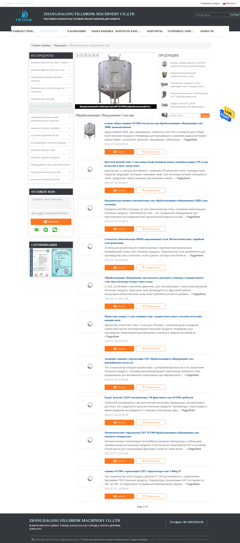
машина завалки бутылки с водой (49, 62)
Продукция (50, 31)
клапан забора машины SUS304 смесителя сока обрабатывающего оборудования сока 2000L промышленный (189, 64)
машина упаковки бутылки (45, 179)
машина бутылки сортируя (45, 128)
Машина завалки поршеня (45, 157)
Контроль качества (129, 31)
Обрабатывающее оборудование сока (49, 108)
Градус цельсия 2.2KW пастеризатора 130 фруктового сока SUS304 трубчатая (187, 105)
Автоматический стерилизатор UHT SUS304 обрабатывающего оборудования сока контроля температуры (116, 106)
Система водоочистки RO (45, 135)
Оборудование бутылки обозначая (50, 164)
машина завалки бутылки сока (47, 70)
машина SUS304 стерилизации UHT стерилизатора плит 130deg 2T (143, 471)
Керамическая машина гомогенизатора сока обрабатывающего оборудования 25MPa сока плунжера (188, 75)
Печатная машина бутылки (45, 172)
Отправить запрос (210, 3)
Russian (231, 3)
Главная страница (24, 31)
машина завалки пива (43, 150)
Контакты (154, 31)
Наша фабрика (102, 31)
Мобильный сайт (40, 539)
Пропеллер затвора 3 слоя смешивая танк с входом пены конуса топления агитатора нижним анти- (187, 85)
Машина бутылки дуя (42, 99)
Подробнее (190, 139)
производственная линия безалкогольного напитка (45, 119)
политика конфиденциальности (64, 539)
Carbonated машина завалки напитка (46, 79)
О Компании (76, 31)
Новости (207, 31)
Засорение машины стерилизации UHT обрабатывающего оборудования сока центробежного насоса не (189, 95)
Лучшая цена (151, 151)
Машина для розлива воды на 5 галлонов (48, 90)
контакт (50, 221)
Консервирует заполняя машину (48, 142)
